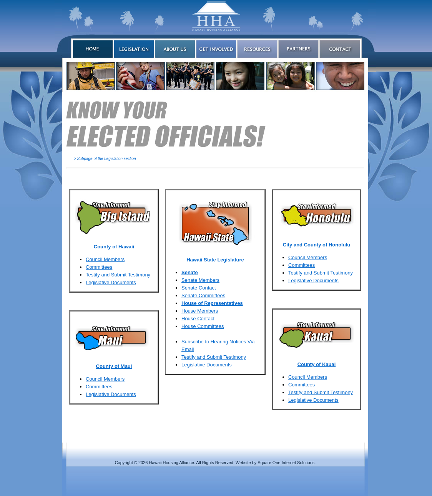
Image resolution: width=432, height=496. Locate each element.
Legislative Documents (111, 282)
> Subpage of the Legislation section (105, 158)
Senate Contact (198, 288)
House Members (199, 311)
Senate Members (200, 280)
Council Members (105, 259)
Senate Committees (203, 295)
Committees (99, 267)
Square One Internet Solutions (286, 462)
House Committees (202, 326)
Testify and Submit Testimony (118, 275)
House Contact (197, 318)
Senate (189, 272)
